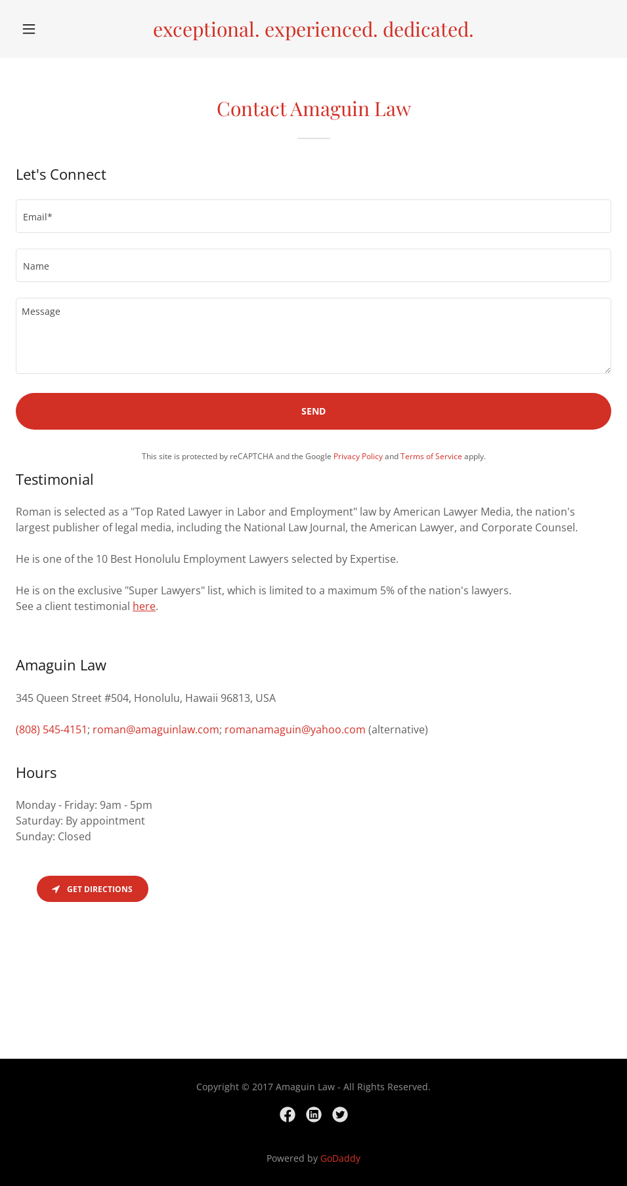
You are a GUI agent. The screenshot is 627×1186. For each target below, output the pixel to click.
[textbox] (313, 216)
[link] (313, 33)
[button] (60, 29)
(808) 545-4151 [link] (51, 729)
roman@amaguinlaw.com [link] (156, 729)
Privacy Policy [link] (358, 456)
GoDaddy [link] (340, 1158)
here (144, 606)
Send (313, 411)
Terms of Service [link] (431, 456)
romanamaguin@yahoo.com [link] (295, 729)
